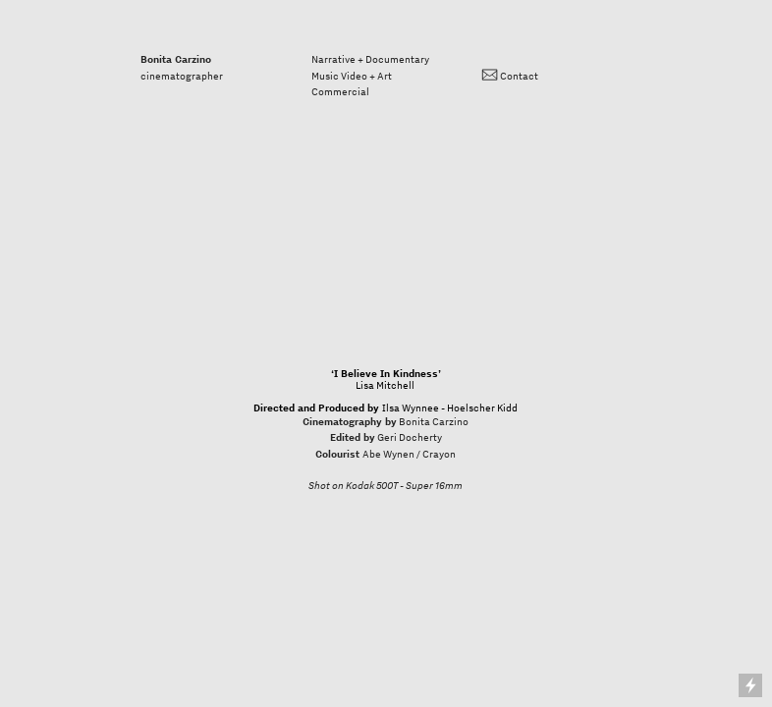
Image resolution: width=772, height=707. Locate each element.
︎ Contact (509, 75)
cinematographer (181, 67)
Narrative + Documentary (370, 59)
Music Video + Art (351, 75)
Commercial (340, 91)
